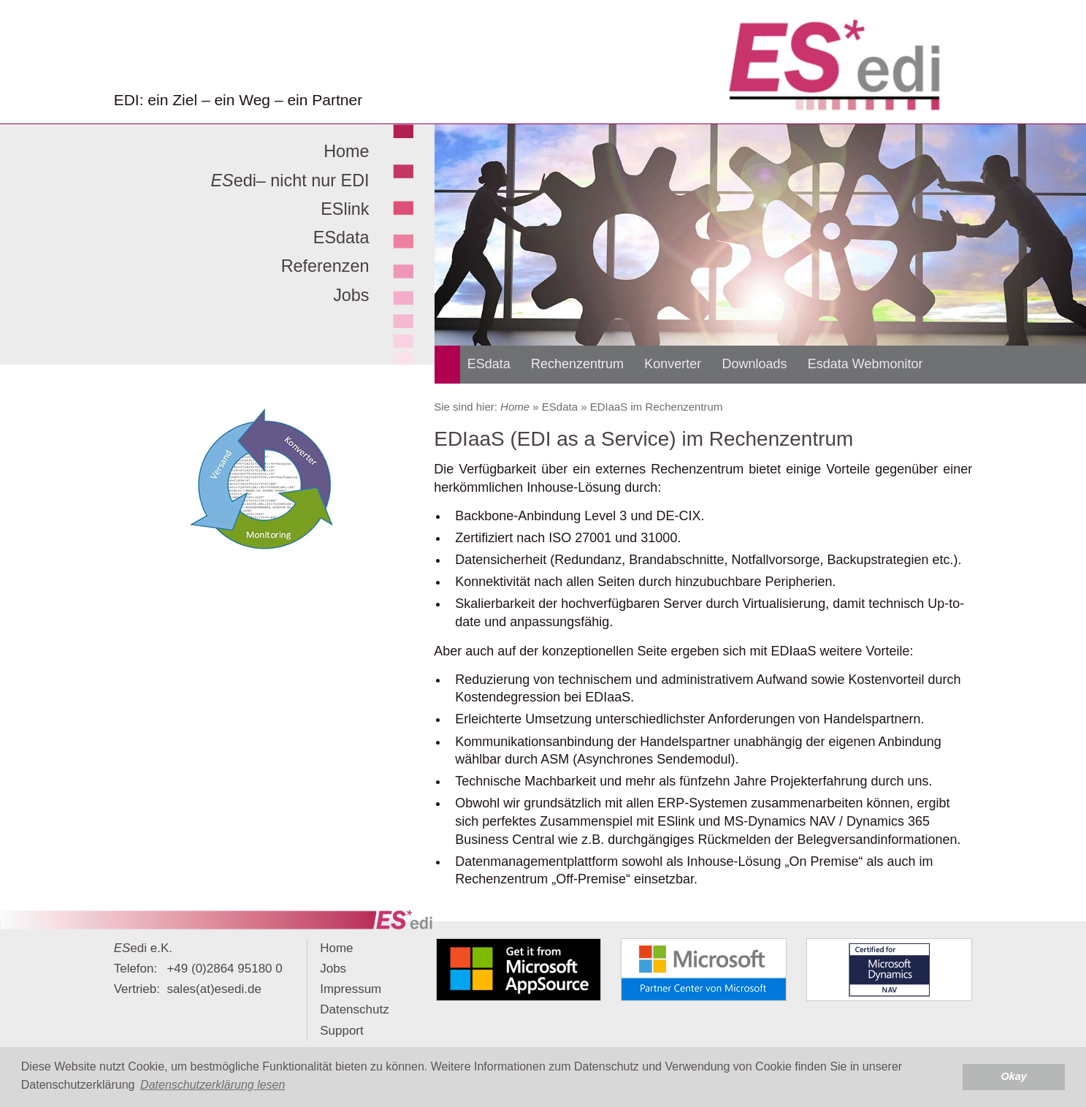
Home (346, 151)
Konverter (672, 364)
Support (342, 1031)
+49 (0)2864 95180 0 (224, 968)
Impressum (350, 989)
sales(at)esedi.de (214, 989)
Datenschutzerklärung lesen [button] (212, 1085)
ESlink (345, 208)
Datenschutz (354, 1009)
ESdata (341, 237)
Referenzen (325, 265)
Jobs (351, 295)
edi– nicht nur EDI (289, 180)
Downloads (754, 364)
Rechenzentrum (577, 364)
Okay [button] (1014, 1076)
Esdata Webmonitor (865, 364)
